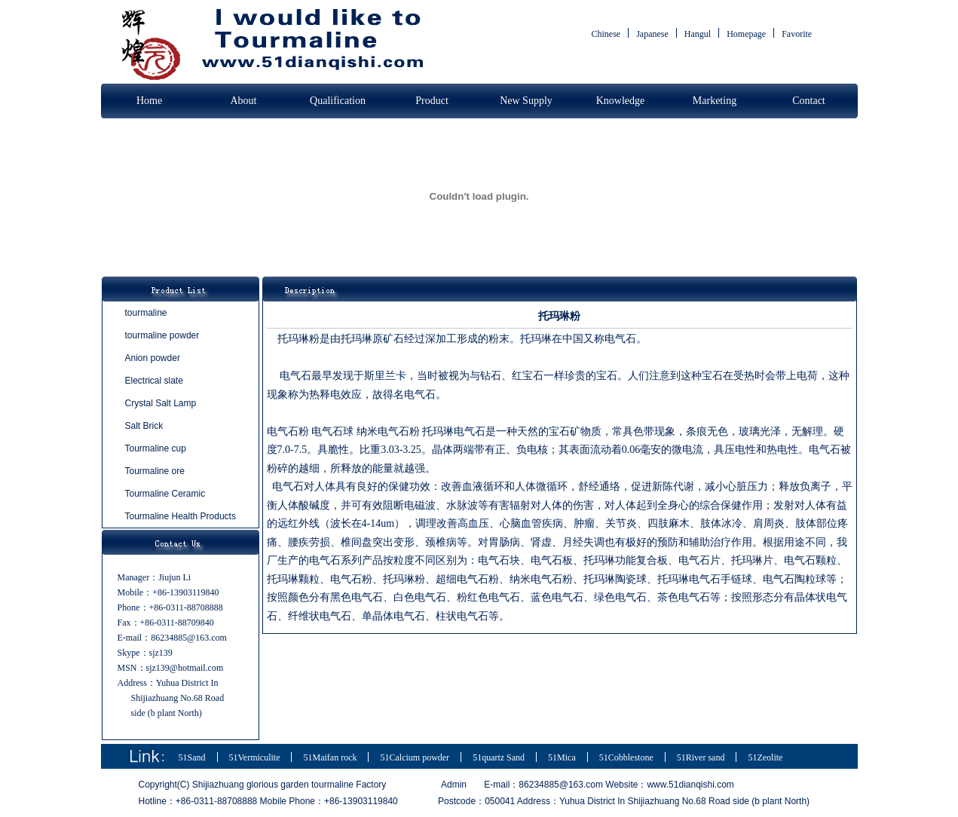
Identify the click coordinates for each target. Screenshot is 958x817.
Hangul (697, 34)
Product (431, 100)
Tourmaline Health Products (180, 516)
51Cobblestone (626, 757)
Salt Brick (144, 426)
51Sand (192, 757)
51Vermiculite (254, 757)
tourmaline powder (162, 335)
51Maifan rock (330, 757)
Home (149, 100)
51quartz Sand (499, 757)
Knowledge (620, 100)
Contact (808, 100)
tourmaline (146, 313)
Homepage (746, 34)
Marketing (714, 100)
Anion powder (152, 358)
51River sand (701, 757)
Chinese (606, 34)
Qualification (338, 100)
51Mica (562, 757)
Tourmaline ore (155, 471)
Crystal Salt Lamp (161, 403)
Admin (454, 784)
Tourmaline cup (155, 448)
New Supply (526, 100)
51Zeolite (765, 757)
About (244, 100)
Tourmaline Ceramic (165, 493)
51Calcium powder (414, 757)
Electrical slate (154, 380)
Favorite (797, 34)
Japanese (652, 34)
